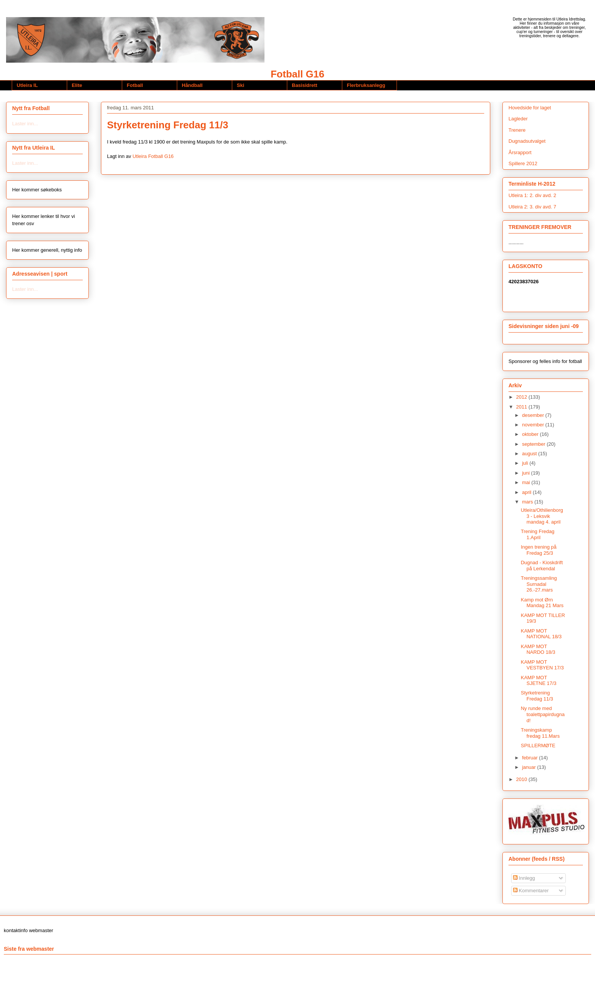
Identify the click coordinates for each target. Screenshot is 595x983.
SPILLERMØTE (538, 745)
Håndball (192, 85)
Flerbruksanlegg (366, 85)
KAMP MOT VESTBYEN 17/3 (542, 665)
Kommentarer (531, 890)
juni (526, 473)
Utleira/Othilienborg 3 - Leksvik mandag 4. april (542, 516)
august (530, 453)
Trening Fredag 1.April (537, 534)
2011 (522, 407)
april (527, 492)
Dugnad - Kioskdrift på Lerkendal (542, 565)
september (534, 444)
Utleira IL (27, 85)
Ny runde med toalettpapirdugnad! (542, 714)
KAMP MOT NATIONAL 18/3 (541, 634)
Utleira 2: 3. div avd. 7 (532, 207)
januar (529, 767)
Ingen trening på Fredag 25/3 (538, 550)
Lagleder (518, 118)
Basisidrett (304, 85)
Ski (240, 85)
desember (533, 415)
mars (528, 502)
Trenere (517, 130)
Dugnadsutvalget (527, 141)
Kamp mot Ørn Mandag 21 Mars (542, 603)
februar (530, 758)
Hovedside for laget (529, 107)
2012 (522, 397)
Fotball (135, 85)
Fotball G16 (297, 74)
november (533, 425)
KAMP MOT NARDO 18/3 (538, 649)
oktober (531, 434)
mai (527, 482)
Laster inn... (25, 123)
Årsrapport (520, 152)
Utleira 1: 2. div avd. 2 (532, 195)
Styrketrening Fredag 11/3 (537, 696)
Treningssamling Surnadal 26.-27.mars (539, 584)
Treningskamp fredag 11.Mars (540, 733)
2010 (522, 779)
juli (526, 463)
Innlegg (524, 878)
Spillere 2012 (522, 163)
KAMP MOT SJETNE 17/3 (538, 680)
